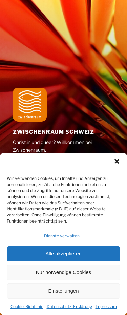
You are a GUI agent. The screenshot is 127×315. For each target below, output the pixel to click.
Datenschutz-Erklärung (69, 306)
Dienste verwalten (62, 235)
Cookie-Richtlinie (26, 306)
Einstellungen (63, 291)
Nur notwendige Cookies (63, 272)
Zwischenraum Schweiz (53, 132)
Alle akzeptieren (63, 253)
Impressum (106, 306)
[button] (116, 161)
